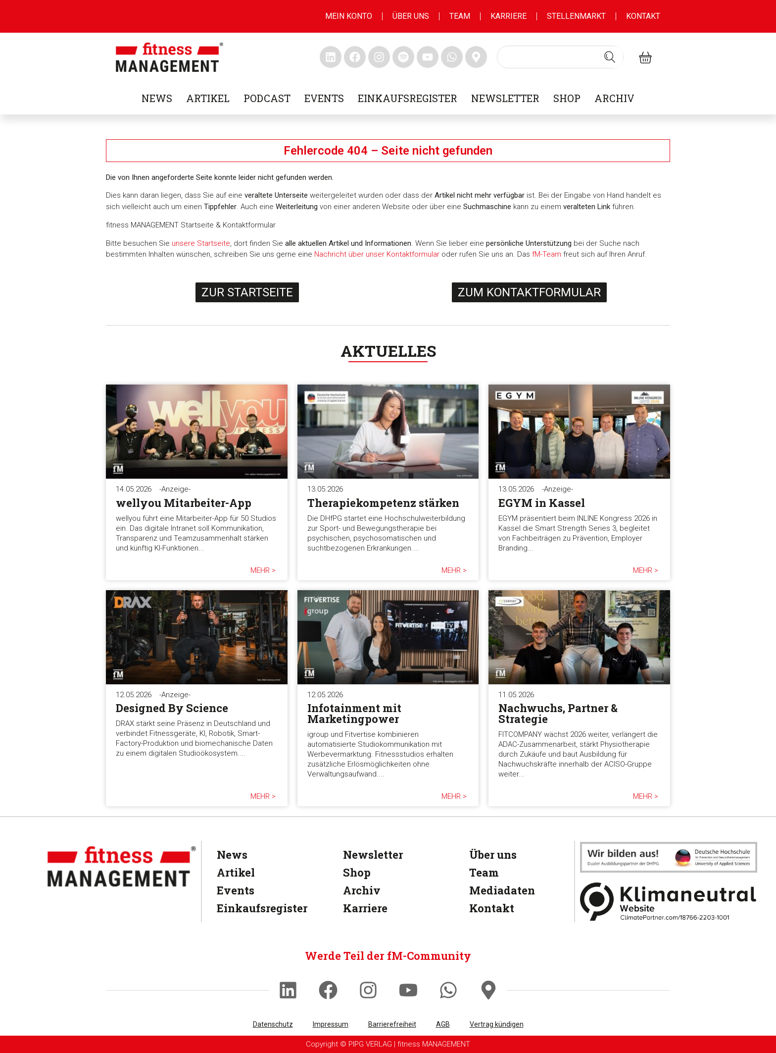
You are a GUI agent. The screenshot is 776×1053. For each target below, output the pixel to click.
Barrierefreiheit (392, 1024)
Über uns (410, 16)
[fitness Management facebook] (355, 57)
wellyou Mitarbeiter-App (183, 503)
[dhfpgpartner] (668, 857)
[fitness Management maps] (476, 57)
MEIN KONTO (348, 16)
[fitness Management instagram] (379, 57)
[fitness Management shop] (645, 57)
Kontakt (643, 16)
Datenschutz (273, 1024)
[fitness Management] (122, 866)
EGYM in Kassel (541, 503)
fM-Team (546, 254)
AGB (443, 1024)
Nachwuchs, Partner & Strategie (558, 713)
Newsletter (505, 98)
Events (324, 98)
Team (459, 16)
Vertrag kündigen (497, 1024)
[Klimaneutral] (668, 902)
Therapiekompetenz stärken (383, 503)
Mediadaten (502, 890)
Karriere (508, 16)
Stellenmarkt (576, 16)
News (157, 98)
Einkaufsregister (407, 98)
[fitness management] (169, 57)
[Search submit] (609, 57)
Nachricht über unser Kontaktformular (376, 254)
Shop (567, 98)
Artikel (208, 98)
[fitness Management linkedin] (330, 57)
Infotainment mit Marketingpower (354, 713)
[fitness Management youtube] (427, 57)
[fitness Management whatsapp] (452, 57)
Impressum (330, 1024)
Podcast (267, 98)
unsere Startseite (201, 243)
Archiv (614, 98)
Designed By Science (172, 708)
